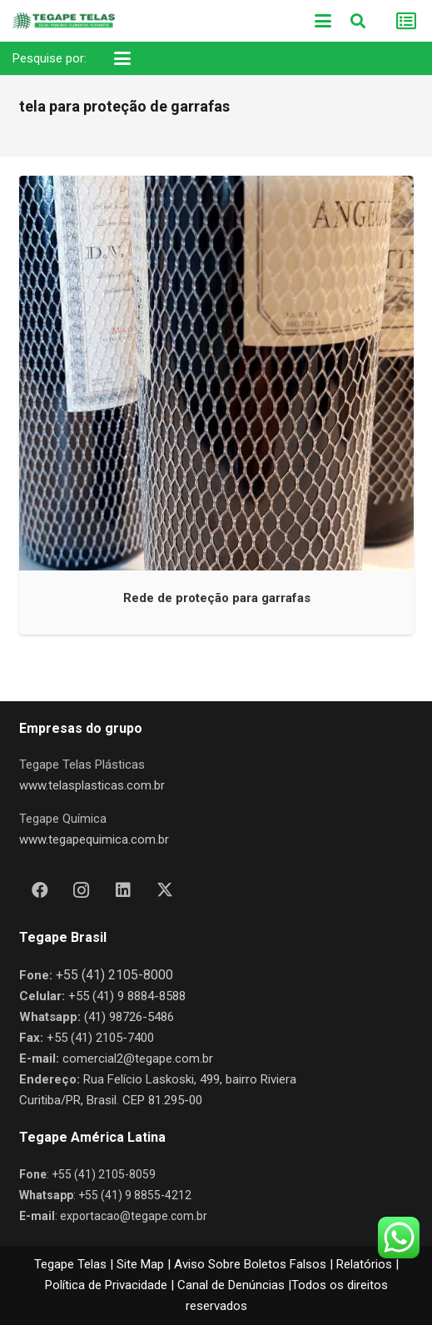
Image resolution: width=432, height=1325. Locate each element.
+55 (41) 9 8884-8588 (127, 996)
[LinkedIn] (123, 890)
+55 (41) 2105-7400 (100, 1037)
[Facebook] (40, 890)
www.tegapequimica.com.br (94, 839)
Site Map (140, 1264)
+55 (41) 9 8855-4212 (134, 1195)
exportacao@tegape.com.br (133, 1216)
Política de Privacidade (106, 1285)
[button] (323, 20)
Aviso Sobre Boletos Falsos (250, 1264)
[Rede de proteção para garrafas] (216, 373)
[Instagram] (81, 890)
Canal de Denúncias (231, 1285)
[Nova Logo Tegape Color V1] (63, 20)
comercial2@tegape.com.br (137, 1058)
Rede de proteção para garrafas (216, 597)
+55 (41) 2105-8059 (104, 1174)
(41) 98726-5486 (129, 1016)
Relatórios (364, 1264)
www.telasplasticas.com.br (92, 785)
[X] (165, 890)
